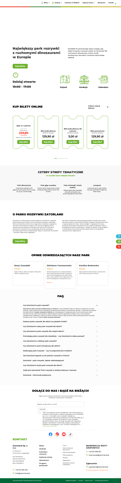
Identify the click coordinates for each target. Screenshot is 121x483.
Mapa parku (66, 460)
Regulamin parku (71, 480)
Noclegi (65, 457)
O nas (64, 445)
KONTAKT (20, 439)
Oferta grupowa (68, 455)
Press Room (89, 480)
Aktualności (44, 460)
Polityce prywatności (50, 426)
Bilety (41, 446)
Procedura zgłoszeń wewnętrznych (97, 470)
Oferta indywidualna (69, 452)
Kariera (81, 480)
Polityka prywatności (101, 480)
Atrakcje (42, 449)
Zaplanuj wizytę (45, 457)
